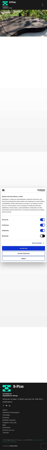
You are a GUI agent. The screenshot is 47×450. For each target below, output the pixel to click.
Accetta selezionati (23, 253)
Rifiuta (23, 258)
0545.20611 (39, 399)
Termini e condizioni (38, 440)
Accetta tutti (23, 248)
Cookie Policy (13, 442)
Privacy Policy (6, 442)
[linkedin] (9, 405)
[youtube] (6, 405)
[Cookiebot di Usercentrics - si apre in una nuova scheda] (37, 190)
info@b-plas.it (7, 402)
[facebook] (3, 405)
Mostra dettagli (36, 243)
